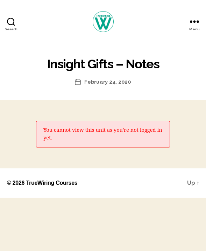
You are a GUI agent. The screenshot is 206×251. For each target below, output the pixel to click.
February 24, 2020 (107, 82)
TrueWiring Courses (51, 183)
